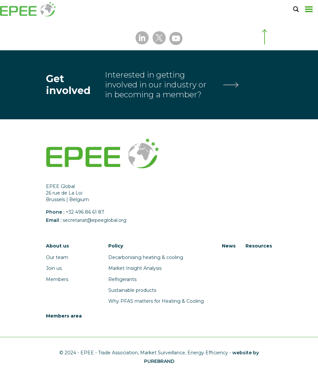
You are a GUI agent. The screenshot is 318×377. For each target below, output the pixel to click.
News (229, 246)
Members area (64, 316)
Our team (57, 257)
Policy (115, 246)
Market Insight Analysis (134, 268)
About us (57, 246)
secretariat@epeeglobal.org (94, 220)
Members (57, 279)
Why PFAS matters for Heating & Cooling (156, 301)
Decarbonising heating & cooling (145, 257)
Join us (54, 268)
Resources (258, 246)
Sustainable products (132, 290)
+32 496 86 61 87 (85, 212)
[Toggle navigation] (309, 9)
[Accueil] (28, 9)
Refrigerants (122, 279)
